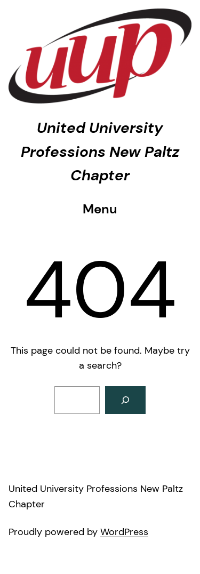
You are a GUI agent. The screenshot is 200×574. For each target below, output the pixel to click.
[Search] (125, 400)
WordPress (124, 531)
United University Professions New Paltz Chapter (100, 152)
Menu (100, 209)
